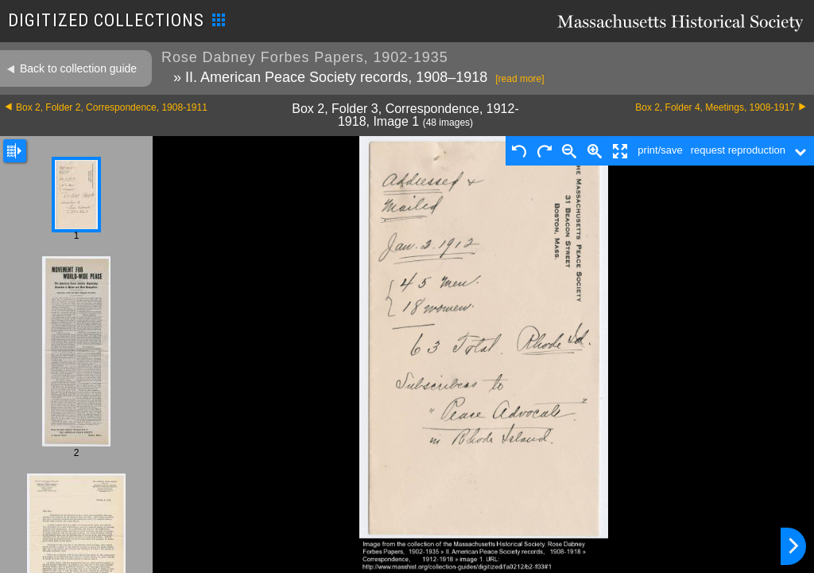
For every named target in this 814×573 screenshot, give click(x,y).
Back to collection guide (78, 68)
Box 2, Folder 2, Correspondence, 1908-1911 (111, 107)
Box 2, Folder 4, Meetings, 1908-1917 (715, 107)
